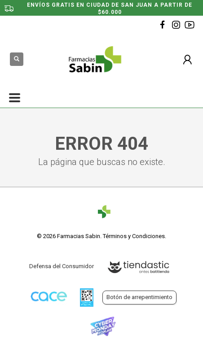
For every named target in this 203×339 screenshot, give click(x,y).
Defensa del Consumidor (61, 266)
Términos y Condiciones (134, 236)
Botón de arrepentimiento (139, 297)
